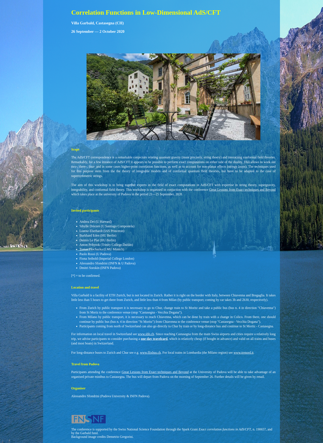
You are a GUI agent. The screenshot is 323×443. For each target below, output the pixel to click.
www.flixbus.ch (150, 352)
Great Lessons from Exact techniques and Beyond (242, 189)
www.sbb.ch (146, 334)
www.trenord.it (244, 352)
